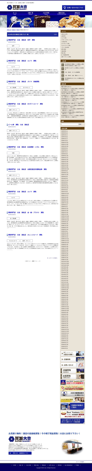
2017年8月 (63, 269)
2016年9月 (63, 289)
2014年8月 (63, 337)
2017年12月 (64, 261)
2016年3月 (63, 301)
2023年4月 (63, 157)
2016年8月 (63, 291)
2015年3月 (63, 323)
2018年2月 (63, 257)
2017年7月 (63, 270)
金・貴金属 (63, 54)
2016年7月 (63, 293)
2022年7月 (63, 174)
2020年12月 (64, 193)
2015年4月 (63, 321)
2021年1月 (63, 191)
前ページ (28, 261)
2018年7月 (63, 248)
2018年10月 (64, 242)
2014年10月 (64, 333)
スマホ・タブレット (65, 39)
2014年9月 (63, 335)
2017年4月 (63, 276)
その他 (62, 41)
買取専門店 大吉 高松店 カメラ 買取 (22, 61)
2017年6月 (63, 272)
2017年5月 (63, 274)
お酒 (62, 36)
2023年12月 (64, 142)
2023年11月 (64, 144)
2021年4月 (63, 185)
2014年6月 (63, 340)
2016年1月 (63, 304)
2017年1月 (63, 282)
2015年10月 (64, 310)
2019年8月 (63, 223)
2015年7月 (63, 316)
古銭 (62, 51)
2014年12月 (64, 329)
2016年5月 (63, 297)
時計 (62, 53)
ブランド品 (63, 47)
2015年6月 (63, 318)
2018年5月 (63, 252)
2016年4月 (63, 299)
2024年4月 (63, 135)
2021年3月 (63, 187)
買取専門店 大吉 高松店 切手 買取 (21, 40)
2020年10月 (64, 197)
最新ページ (34, 261)
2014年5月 (63, 342)
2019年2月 (63, 235)
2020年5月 (63, 206)
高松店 (18, 29)
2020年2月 (63, 212)
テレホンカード (64, 45)
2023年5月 (63, 155)
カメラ (62, 37)
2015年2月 (63, 325)
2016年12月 (64, 284)
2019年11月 (64, 218)
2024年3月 (63, 136)
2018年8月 (63, 246)
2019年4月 (63, 231)
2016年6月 (63, 295)
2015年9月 (63, 312)
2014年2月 (63, 348)
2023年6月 (63, 153)
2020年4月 (63, 208)
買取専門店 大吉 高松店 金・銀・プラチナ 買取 (26, 212)
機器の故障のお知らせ (66, 86)
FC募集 (77, 465)
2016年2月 (63, 303)
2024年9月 (63, 131)
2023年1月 (63, 163)
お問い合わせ (52, 465)
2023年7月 (63, 152)
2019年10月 (64, 219)
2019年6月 (63, 227)
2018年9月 (63, 244)
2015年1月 (63, 327)
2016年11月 (64, 286)
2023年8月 (63, 150)
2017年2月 (63, 280)
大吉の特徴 (28, 465)
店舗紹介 (14, 29)
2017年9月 (63, 267)
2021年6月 (63, 182)
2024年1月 (63, 140)
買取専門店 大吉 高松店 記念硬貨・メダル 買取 (26, 147)
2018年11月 (64, 240)
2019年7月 (63, 225)
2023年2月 (63, 161)
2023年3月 (63, 159)
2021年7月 (63, 180)
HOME (14, 465)
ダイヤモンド (64, 43)
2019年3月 (63, 233)
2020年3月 (63, 210)
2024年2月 (63, 138)
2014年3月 (63, 346)
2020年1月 (63, 214)
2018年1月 (63, 259)
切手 (62, 49)
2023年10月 (64, 146)
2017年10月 (64, 265)
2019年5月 (63, 229)
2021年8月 (63, 178)
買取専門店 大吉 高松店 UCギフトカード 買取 (25, 104)
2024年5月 (63, 133)
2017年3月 (63, 278)
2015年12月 (64, 306)
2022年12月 (64, 165)
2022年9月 (63, 170)
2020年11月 (64, 195)
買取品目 (44, 465)
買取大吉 (9, 29)
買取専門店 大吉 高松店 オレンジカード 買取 (25, 235)
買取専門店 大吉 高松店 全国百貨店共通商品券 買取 (27, 169)
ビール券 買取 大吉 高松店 (18, 125)
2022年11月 (64, 167)
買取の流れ (36, 465)
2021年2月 (63, 189)
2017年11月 (64, 263)
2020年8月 (63, 201)
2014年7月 (63, 338)
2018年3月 (63, 255)
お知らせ (63, 34)
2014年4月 (63, 344)
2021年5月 (63, 184)
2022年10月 (64, 169)
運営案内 (60, 465)
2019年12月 (64, 216)
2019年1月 (63, 236)
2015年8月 (63, 314)
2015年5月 (63, 320)
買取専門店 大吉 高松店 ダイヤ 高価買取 (23, 81)
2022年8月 (63, 172)
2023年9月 (63, 148)
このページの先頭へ (53, 258)
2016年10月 (64, 287)
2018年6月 (63, 250)
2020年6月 (63, 204)
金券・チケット (64, 56)
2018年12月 (64, 238)
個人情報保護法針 (69, 465)
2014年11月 (64, 331)
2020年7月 (63, 202)
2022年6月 (63, 176)
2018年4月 (63, 253)
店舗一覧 (21, 465)
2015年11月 (64, 308)
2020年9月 (63, 199)
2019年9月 (63, 221)
